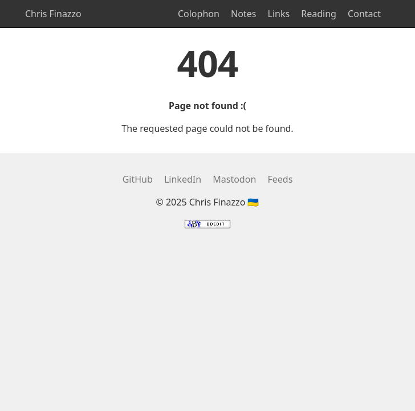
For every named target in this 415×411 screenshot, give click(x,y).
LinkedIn (182, 179)
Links (279, 13)
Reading (318, 13)
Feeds (279, 179)
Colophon (198, 13)
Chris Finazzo (53, 13)
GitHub (138, 179)
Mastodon (234, 179)
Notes (243, 13)
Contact (364, 13)
